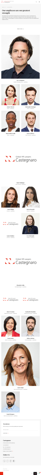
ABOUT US (4, 7)
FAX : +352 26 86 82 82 (6, 447)
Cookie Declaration (6, 470)
